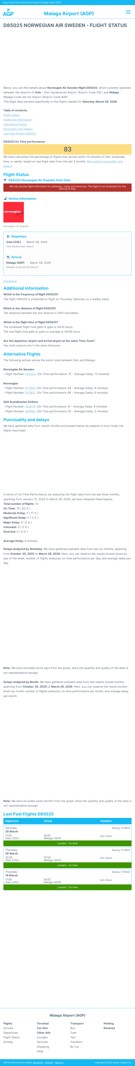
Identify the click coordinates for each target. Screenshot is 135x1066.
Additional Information (17, 119)
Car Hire (42, 1028)
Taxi (73, 1037)
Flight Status (11, 115)
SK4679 (30, 406)
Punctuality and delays (18, 129)
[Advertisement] (67, 58)
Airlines (8, 1042)
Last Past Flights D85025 (19, 133)
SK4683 (30, 411)
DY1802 (30, 392)
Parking (109, 1023)
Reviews (109, 1028)
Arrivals (8, 1028)
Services (42, 1042)
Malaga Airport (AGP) (69, 13)
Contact (49, 1062)
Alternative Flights (15, 124)
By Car (74, 1046)
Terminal (43, 1023)
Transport (77, 1023)
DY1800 (30, 388)
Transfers (76, 1042)
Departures (10, 1032)
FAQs (40, 1051)
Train (73, 1032)
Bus (72, 1028)
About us (59, 1062)
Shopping (43, 1046)
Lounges (42, 1037)
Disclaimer (38, 1062)
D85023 (30, 374)
